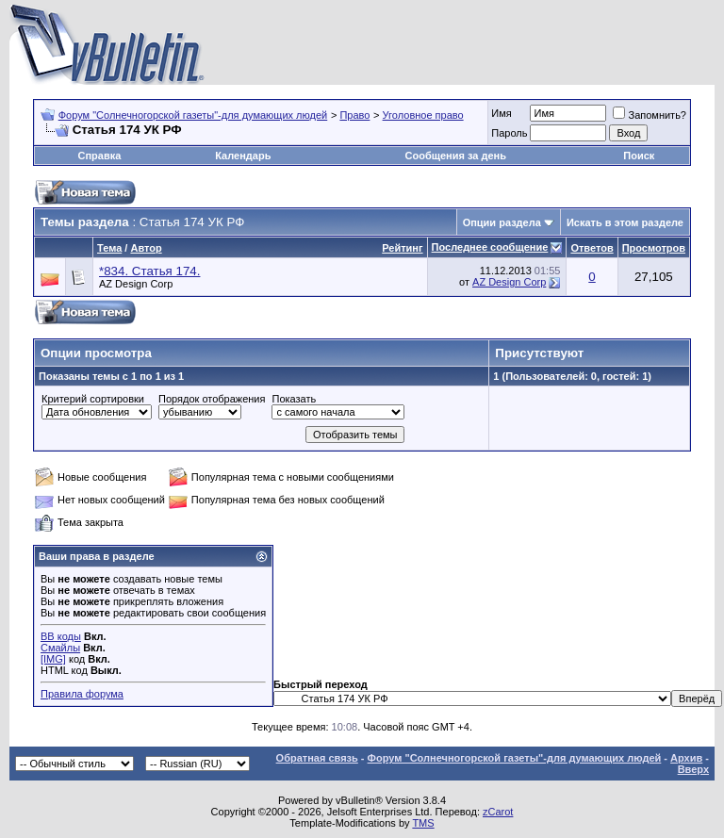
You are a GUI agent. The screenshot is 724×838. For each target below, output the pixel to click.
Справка (99, 155)
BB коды (61, 636)
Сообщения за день (455, 155)
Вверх (693, 769)
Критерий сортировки (92, 398)
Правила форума (82, 693)
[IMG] (53, 659)
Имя (501, 113)
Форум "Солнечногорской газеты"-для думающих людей (193, 115)
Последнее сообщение (490, 247)
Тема (109, 248)
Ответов (591, 248)
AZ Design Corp (136, 283)
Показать (294, 398)
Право (354, 115)
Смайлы (60, 647)
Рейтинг (402, 248)
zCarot (498, 811)
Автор (145, 248)
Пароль (509, 133)
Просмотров (653, 248)
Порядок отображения (211, 398)
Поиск (638, 155)
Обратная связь (317, 758)
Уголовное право (423, 115)
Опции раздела (502, 222)
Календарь (243, 155)
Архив (686, 758)
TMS (423, 823)
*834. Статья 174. (149, 271)
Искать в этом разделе (625, 222)
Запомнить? (649, 115)
